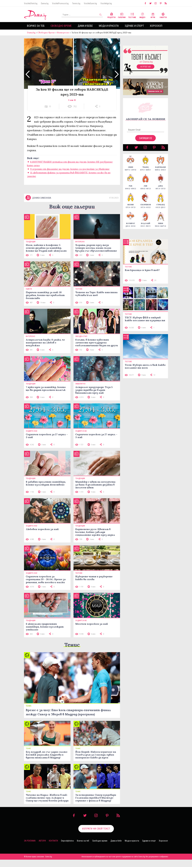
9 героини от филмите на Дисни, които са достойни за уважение (70, 168)
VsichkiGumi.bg (90, 3)
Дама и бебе (85, 25)
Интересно (63, 32)
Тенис (72, 644)
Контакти (53, 841)
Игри (153, 15)
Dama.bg (44, 3)
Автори (42, 841)
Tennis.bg (76, 3)
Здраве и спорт (134, 25)
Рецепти (111, 15)
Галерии (122, 15)
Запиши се (145, 138)
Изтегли (145, 66)
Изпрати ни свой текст (96, 828)
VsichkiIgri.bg (106, 3)
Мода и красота (109, 25)
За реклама (30, 841)
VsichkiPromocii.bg (60, 3)
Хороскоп (156, 25)
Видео (142, 15)
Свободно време (61, 25)
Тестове (132, 15)
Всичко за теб (36, 25)
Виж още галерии (72, 206)
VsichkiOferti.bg (30, 3)
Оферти (163, 15)
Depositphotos (67, 841)
